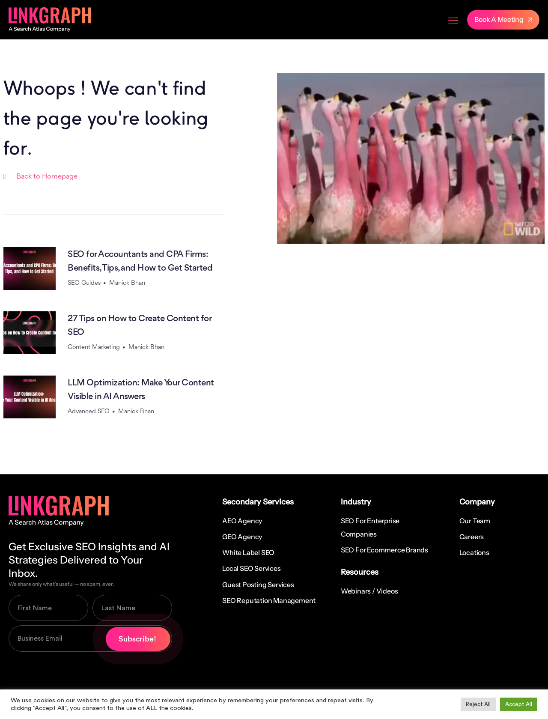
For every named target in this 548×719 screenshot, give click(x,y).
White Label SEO (248, 552)
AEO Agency (242, 520)
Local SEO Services (251, 568)
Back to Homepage (46, 176)
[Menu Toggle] (453, 19)
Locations (474, 552)
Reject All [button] (478, 704)
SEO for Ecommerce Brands (384, 550)
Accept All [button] (518, 704)
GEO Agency (242, 536)
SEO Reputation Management (269, 600)
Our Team (474, 520)
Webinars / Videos (369, 591)
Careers (471, 536)
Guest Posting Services (258, 584)
